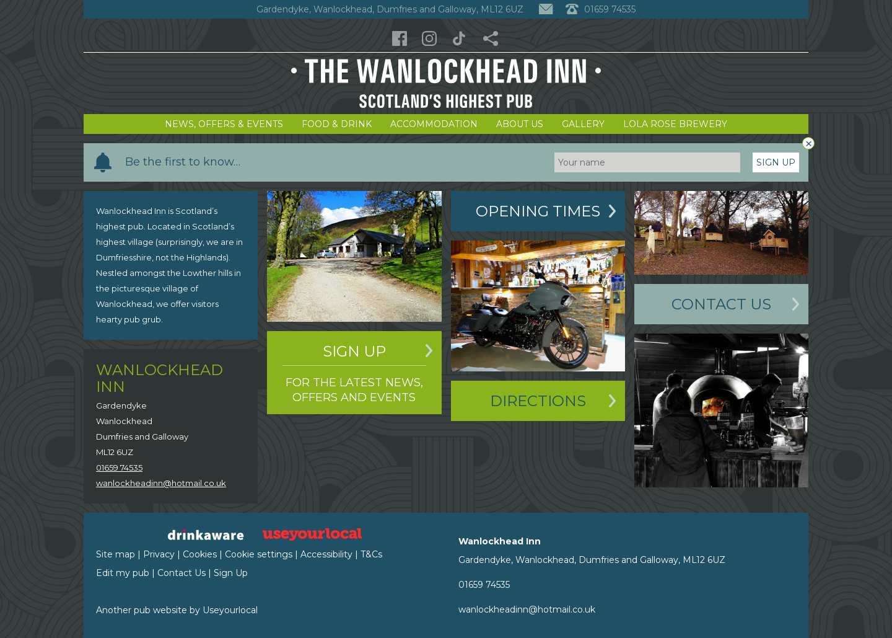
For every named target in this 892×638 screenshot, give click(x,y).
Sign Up (775, 162)
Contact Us (721, 304)
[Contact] (546, 9)
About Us (519, 124)
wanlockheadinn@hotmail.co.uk (161, 483)
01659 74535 (119, 467)
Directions (538, 401)
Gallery (583, 124)
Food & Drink (337, 124)
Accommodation (434, 124)
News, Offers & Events (224, 124)
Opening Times (538, 211)
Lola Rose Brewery (675, 124)
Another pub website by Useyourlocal (177, 610)
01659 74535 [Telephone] (601, 9)
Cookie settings (258, 554)
